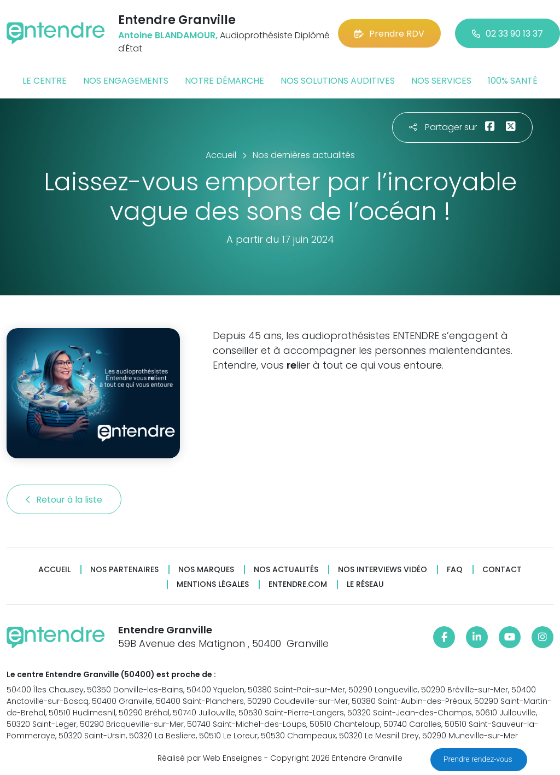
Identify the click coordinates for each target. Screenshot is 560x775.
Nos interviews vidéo (382, 569)
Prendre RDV (389, 33)
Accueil (54, 569)
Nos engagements (125, 80)
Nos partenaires (124, 569)
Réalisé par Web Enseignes (210, 758)
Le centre (44, 80)
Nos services (441, 80)
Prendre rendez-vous (479, 759)
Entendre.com (298, 584)
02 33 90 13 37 (507, 33)
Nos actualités (286, 569)
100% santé (513, 80)
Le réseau (365, 584)
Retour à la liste (64, 499)
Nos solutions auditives (338, 80)
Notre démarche (224, 80)
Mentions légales (213, 584)
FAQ (455, 569)
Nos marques (206, 569)
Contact (502, 569)
